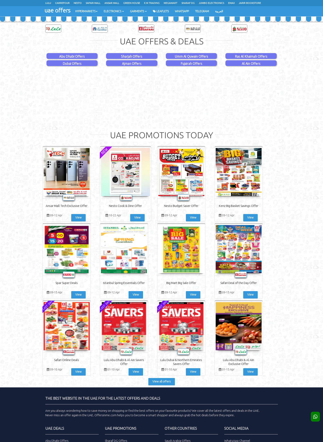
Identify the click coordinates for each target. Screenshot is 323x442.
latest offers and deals (229, 333)
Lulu (48, 3)
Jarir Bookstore (250, 3)
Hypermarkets (86, 11)
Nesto (78, 3)
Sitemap (170, 396)
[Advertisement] (161, 98)
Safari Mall (93, 3)
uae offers (57, 10)
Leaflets (161, 11)
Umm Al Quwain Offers (191, 56)
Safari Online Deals (141, 283)
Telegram (202, 11)
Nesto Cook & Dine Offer (101, 206)
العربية (219, 11)
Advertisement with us (180, 391)
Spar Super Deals (221, 206)
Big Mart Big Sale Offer (62, 283)
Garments (138, 11)
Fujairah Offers (191, 63)
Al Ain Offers (251, 63)
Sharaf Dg (188, 3)
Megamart (170, 3)
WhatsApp (182, 11)
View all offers (161, 304)
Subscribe (251, 385)
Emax (231, 3)
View (72, 217)
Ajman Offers (131, 63)
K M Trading (152, 3)
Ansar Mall (111, 3)
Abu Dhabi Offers (72, 56)
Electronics (114, 11)
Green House (131, 3)
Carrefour (62, 3)
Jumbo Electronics (211, 3)
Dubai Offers (72, 63)
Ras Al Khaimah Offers (251, 56)
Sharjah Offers (131, 56)
